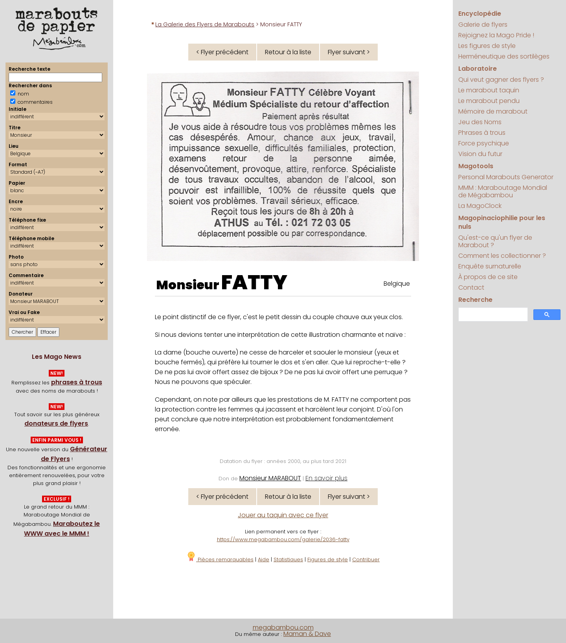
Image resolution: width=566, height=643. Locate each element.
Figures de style (327, 559)
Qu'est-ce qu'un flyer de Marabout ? (495, 241)
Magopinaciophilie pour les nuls (501, 222)
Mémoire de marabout (492, 111)
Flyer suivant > (349, 52)
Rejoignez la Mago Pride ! (496, 35)
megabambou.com (283, 627)
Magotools (475, 166)
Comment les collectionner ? (502, 255)
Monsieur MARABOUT (270, 478)
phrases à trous (76, 382)
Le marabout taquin (488, 90)
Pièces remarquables (220, 559)
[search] (492, 315)
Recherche (475, 299)
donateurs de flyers (56, 423)
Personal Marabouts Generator (505, 177)
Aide (263, 559)
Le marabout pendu (489, 100)
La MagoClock (480, 205)
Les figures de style (487, 45)
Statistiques (288, 559)
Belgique (397, 283)
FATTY (254, 282)
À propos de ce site (488, 276)
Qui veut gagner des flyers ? (501, 79)
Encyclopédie (479, 13)
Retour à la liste (288, 52)
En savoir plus (326, 478)
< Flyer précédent (222, 52)
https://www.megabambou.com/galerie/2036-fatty (283, 539)
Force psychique (483, 143)
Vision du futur (480, 153)
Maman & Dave (307, 633)
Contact (471, 287)
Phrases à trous (481, 132)
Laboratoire (477, 68)
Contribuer (366, 559)
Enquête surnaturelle (489, 266)
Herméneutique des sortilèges (503, 56)
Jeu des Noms (480, 122)
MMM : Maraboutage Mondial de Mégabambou (502, 191)
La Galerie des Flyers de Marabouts (204, 24)
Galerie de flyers (482, 24)
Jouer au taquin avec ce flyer (283, 515)
